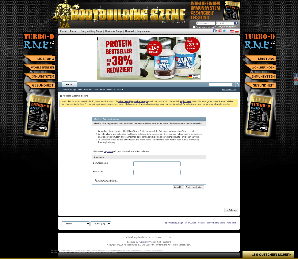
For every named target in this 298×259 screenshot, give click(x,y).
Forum (69, 84)
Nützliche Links (114, 89)
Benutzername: (101, 162)
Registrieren (224, 26)
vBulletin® (144, 242)
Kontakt (201, 222)
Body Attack (190, 222)
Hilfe (233, 26)
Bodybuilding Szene (216, 222)
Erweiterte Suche (229, 89)
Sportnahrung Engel (174, 222)
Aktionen (98, 89)
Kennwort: (98, 171)
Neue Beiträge (69, 89)
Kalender (88, 89)
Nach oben (231, 222)
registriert (108, 151)
